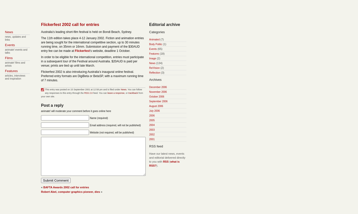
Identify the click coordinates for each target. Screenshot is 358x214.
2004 (152, 125)
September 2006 (158, 101)
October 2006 (156, 96)
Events (153, 49)
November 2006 (158, 92)
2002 (152, 134)
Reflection (154, 72)
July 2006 (154, 110)
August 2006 (156, 106)
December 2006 (158, 87)
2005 (152, 120)
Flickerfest (82, 51)
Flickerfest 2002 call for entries (70, 24)
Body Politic (155, 44)
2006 (152, 115)
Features (154, 53)
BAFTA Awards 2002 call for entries (66, 194)
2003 (152, 129)
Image (152, 58)
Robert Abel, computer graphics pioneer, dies (70, 199)
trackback (133, 93)
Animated (154, 39)
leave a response (116, 93)
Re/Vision (154, 68)
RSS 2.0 (88, 93)
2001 (152, 139)
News (124, 89)
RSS (166, 161)
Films (9, 58)
